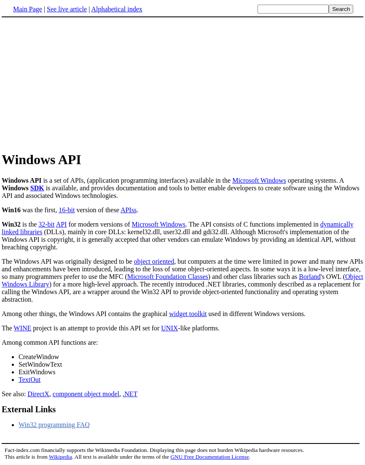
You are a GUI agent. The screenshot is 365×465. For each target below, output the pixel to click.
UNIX (169, 328)
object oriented (154, 261)
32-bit (46, 224)
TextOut (29, 379)
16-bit (67, 210)
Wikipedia (60, 457)
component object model (86, 393)
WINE (23, 328)
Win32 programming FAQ (54, 424)
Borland (310, 276)
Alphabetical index (116, 9)
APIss (129, 210)
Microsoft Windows (259, 180)
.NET (130, 393)
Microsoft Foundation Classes (167, 276)
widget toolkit (188, 313)
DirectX (38, 393)
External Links (29, 409)
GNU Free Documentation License (209, 457)
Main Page (27, 9)
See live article (67, 9)
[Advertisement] (72, 84)
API (61, 224)
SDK (37, 188)
